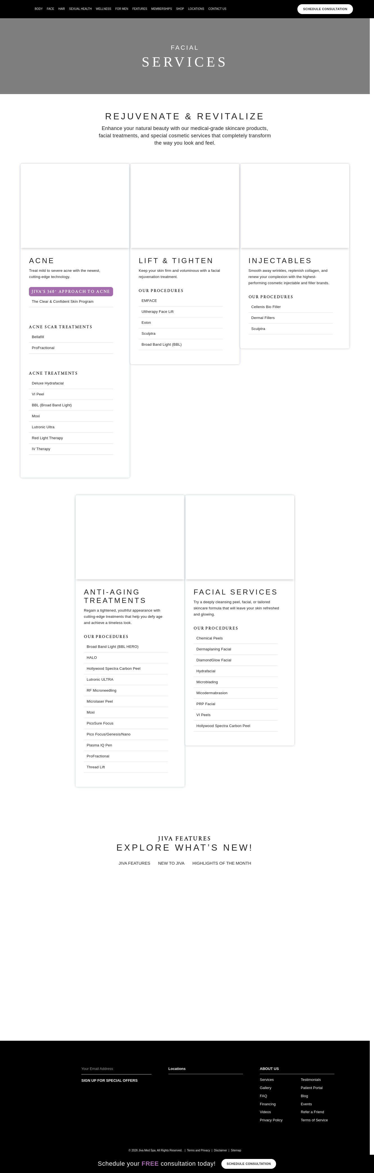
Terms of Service (314, 1120)
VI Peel (38, 394)
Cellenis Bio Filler (266, 307)
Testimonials (311, 1080)
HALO (92, 657)
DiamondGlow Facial (213, 660)
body (39, 8)
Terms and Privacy (198, 1150)
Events (306, 1104)
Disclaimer (220, 1150)
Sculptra (148, 333)
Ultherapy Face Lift (157, 311)
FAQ (263, 1096)
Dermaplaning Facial (213, 649)
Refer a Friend (312, 1112)
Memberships (161, 8)
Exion (146, 322)
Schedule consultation (249, 1163)
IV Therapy (41, 449)
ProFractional (43, 348)
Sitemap (236, 1150)
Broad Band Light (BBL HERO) (113, 646)
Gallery (265, 1088)
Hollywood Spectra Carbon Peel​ (114, 668)
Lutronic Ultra (43, 427)
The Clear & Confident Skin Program (62, 301)
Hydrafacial (205, 671)
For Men (121, 8)
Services (267, 1080)
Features (139, 8)
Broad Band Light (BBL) (161, 344)
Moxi (36, 416)
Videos (265, 1112)
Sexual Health (80, 8)
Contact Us (217, 8)
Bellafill (38, 337)
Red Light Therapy (47, 438)
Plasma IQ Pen (99, 745)
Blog (304, 1096)
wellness (103, 8)
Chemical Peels (209, 638)
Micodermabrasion (212, 693)
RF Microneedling (101, 690)
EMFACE (149, 301)
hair (61, 8)
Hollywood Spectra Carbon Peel (223, 726)
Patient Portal (312, 1088)
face (50, 8)
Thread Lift (96, 767)
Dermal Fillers (263, 318)
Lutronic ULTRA (100, 679)
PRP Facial (205, 704)
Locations (196, 8)
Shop (180, 8)
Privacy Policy (271, 1120)
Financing (268, 1104)
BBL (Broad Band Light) (52, 405)
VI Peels (203, 715)
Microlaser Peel (100, 701)
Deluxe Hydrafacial (48, 383)
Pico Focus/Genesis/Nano (108, 734)
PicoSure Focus (100, 723)
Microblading (207, 682)
